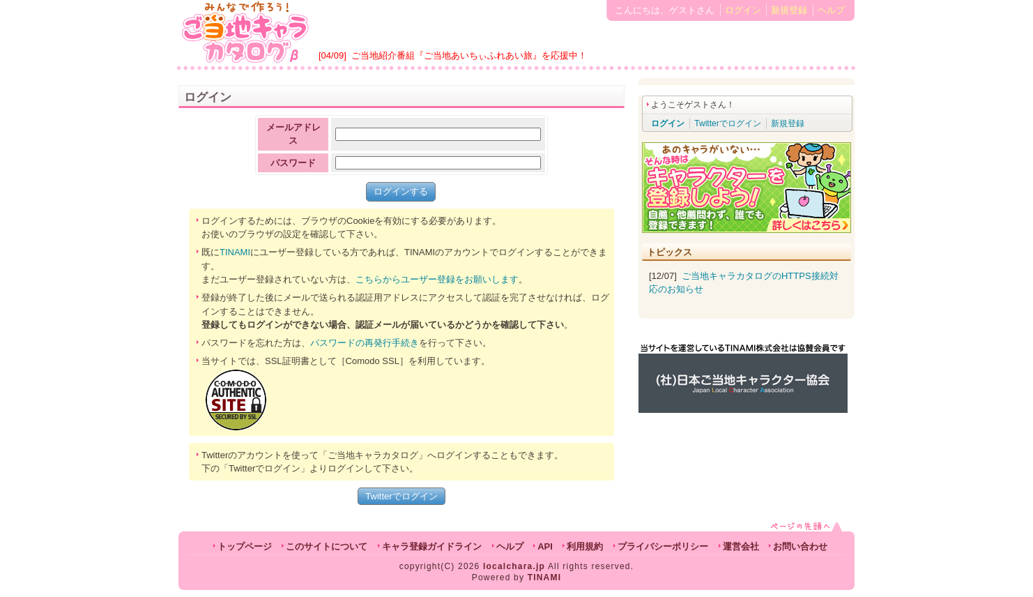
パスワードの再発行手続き (364, 343)
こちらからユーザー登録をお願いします (437, 279)
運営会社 (741, 546)
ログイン (743, 10)
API (545, 546)
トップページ (244, 546)
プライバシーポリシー (663, 546)
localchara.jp (514, 566)
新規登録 (789, 10)
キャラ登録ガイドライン (432, 546)
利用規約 (585, 546)
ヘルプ (831, 10)
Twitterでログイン (401, 496)
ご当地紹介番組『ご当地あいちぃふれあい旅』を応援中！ (469, 55)
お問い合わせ (800, 546)
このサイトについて (326, 546)
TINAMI (235, 252)
